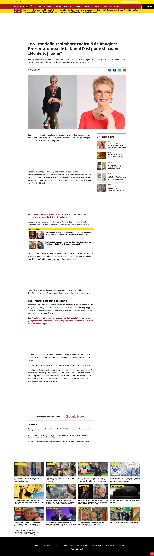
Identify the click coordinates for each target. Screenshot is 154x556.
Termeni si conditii (47, 545)
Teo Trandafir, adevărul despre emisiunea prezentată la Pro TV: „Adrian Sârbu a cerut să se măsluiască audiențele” (68, 233)
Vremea (96, 6)
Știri (109, 152)
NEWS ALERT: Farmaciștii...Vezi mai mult (124, 523)
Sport (116, 6)
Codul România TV (97, 545)
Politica (37, 6)
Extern (104, 6)
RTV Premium (27, 2)
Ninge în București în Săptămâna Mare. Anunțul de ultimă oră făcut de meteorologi (116, 177)
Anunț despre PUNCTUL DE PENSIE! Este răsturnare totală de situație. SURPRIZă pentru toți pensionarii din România (58, 436)
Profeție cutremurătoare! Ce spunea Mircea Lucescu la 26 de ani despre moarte (58, 442)
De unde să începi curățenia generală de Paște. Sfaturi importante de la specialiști (116, 145)
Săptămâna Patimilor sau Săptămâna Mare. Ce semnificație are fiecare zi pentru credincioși (91, 524)
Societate (47, 6)
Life (110, 6)
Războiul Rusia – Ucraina (50, 2)
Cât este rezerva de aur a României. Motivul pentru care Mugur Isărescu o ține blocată (29, 502)
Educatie (77, 6)
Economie (58, 6)
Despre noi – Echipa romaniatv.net (76, 545)
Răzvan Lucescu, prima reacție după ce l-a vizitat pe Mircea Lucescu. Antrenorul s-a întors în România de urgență (93, 502)
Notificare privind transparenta (116, 545)
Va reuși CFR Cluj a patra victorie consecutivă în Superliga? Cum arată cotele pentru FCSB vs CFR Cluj (26, 532)
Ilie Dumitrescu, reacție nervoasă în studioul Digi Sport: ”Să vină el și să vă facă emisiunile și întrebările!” (61, 524)
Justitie (67, 6)
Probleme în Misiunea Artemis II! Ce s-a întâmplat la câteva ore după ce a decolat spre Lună (61, 479)
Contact (58, 545)
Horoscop (36, 2)
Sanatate (87, 6)
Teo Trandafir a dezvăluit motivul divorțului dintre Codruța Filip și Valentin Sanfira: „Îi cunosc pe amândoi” (68, 243)
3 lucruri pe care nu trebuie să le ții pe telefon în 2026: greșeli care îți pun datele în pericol (59, 430)
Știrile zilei (17, 2)
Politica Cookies (33, 545)
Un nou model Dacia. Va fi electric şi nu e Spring (124, 501)
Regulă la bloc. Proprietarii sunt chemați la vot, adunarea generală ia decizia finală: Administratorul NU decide (125, 479)
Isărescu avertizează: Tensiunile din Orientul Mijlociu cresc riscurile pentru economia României (27, 479)
